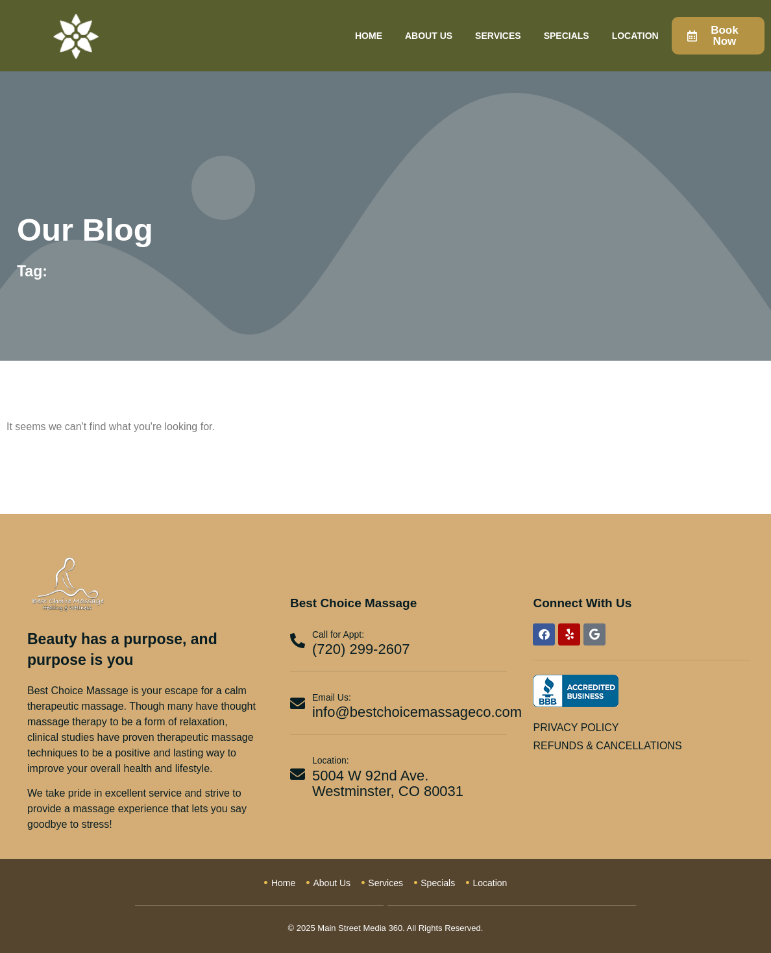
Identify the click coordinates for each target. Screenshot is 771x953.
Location (635, 35)
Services (498, 35)
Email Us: (331, 697)
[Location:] (297, 774)
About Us (428, 35)
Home (368, 35)
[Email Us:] (297, 703)
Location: (330, 760)
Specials (566, 35)
